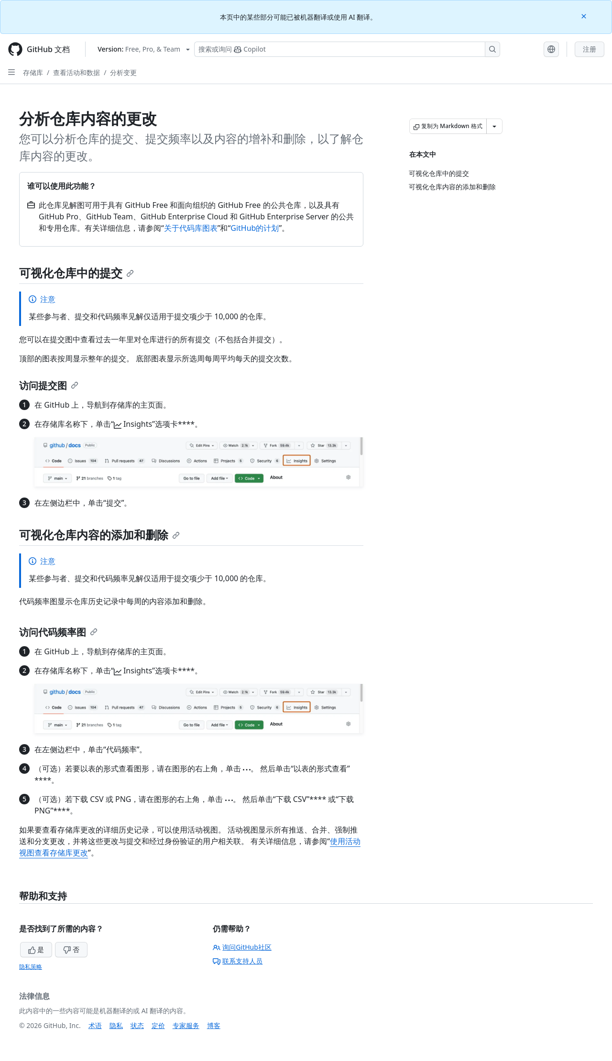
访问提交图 (48, 385)
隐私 (116, 1025)
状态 (137, 1025)
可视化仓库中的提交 (76, 273)
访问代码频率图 (58, 632)
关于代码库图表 (191, 228)
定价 (158, 1025)
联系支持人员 (237, 960)
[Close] (584, 15)
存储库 (33, 72)
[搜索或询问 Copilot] (347, 49)
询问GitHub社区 (242, 947)
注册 (589, 49)
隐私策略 (30, 967)
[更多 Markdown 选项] (494, 126)
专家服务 (186, 1025)
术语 (95, 1025)
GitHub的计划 (254, 228)
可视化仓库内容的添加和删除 (99, 534)
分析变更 (123, 72)
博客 (213, 1025)
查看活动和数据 (76, 72)
